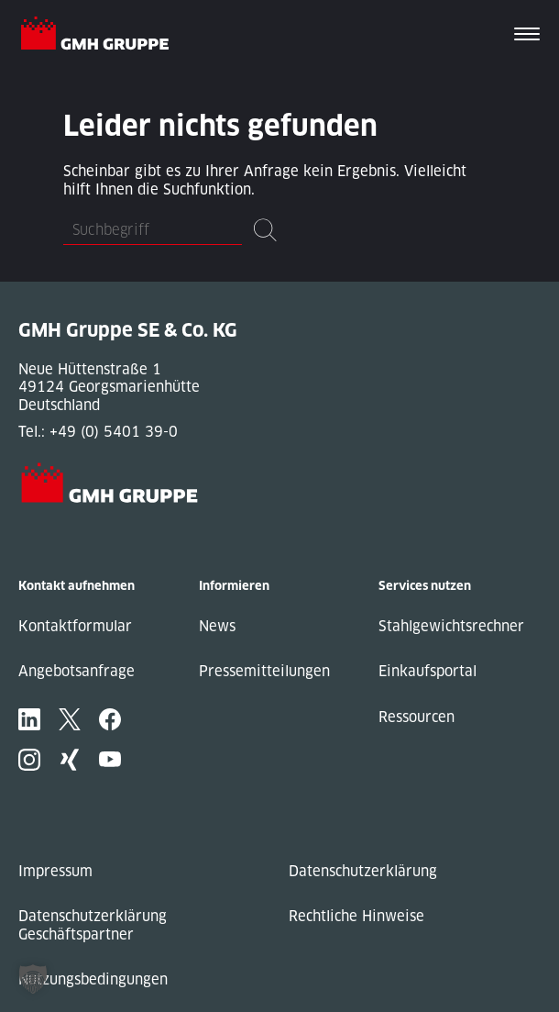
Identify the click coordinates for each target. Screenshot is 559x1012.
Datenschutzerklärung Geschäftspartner (92, 925)
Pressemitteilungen (264, 671)
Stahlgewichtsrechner (451, 626)
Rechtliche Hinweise (356, 916)
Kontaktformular (75, 626)
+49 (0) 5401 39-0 (113, 431)
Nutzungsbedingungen (93, 979)
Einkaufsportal (427, 671)
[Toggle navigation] (527, 36)
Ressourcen (416, 717)
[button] (33, 979)
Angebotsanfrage (76, 671)
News (217, 626)
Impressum (55, 871)
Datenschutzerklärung (363, 871)
